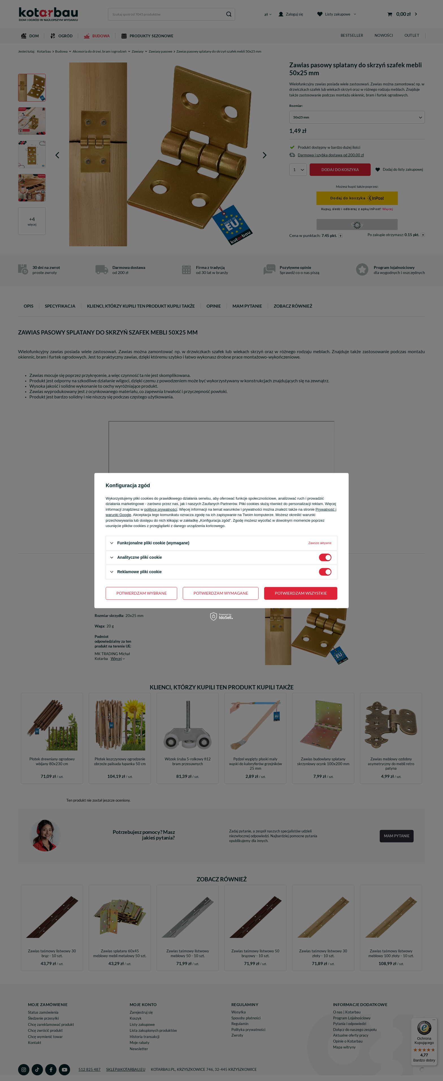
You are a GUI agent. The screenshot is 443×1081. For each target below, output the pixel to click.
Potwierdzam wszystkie (301, 593)
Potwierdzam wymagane (221, 593)
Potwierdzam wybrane (141, 593)
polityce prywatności (160, 509)
